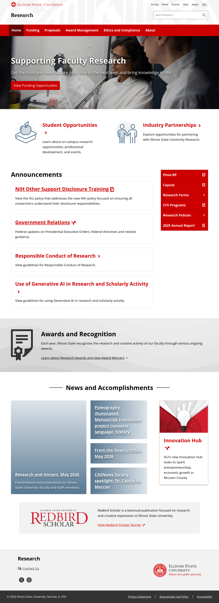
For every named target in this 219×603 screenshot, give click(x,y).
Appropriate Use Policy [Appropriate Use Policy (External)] (173, 597)
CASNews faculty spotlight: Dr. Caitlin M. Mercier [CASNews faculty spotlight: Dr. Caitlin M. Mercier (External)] (118, 480)
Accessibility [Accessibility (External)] (204, 597)
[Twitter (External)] (21, 580)
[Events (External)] (175, 4)
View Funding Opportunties (35, 85)
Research (22, 15)
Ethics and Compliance (122, 30)
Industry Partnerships (169, 125)
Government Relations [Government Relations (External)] (42, 222)
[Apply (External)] (195, 4)
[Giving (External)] (154, 4)
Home (16, 30)
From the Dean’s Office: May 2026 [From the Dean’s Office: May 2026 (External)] (118, 453)
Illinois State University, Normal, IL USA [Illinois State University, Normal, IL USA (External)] (41, 597)
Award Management (82, 30)
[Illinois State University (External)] (37, 4)
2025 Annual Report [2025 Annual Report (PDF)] (179, 225)
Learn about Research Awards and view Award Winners (82, 358)
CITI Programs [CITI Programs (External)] (174, 205)
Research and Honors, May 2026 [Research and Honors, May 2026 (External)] (47, 474)
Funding (32, 30)
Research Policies (177, 215)
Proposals (52, 30)
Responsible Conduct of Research (55, 256)
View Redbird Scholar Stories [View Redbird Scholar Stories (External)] (119, 525)
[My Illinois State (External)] (204, 4)
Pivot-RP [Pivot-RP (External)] (170, 175)
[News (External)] (165, 4)
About (150, 30)
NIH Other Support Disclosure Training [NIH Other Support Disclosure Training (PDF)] (62, 189)
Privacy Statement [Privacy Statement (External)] (139, 597)
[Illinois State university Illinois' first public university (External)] (177, 570)
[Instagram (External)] (29, 580)
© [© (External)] (8, 597)
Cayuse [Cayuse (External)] (169, 185)
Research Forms (176, 195)
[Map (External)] (185, 4)
